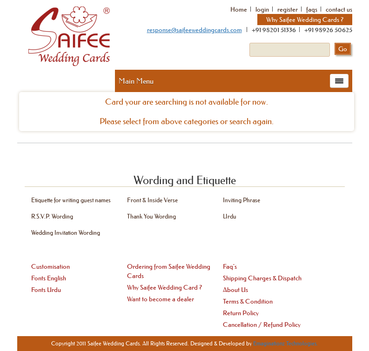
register (287, 9)
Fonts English (48, 278)
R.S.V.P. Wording (52, 216)
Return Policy (241, 313)
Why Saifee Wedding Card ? (164, 287)
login (262, 9)
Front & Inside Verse (152, 200)
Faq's (230, 266)
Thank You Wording (151, 216)
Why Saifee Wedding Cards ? (304, 19)
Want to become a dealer (160, 299)
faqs (311, 9)
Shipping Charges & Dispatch (262, 278)
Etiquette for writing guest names (71, 200)
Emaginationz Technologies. (285, 343)
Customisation (50, 266)
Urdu (229, 216)
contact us (339, 9)
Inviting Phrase (241, 200)
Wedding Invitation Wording (65, 232)
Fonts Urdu (46, 289)
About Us (235, 289)
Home (238, 9)
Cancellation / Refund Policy (262, 324)
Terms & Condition (248, 301)
